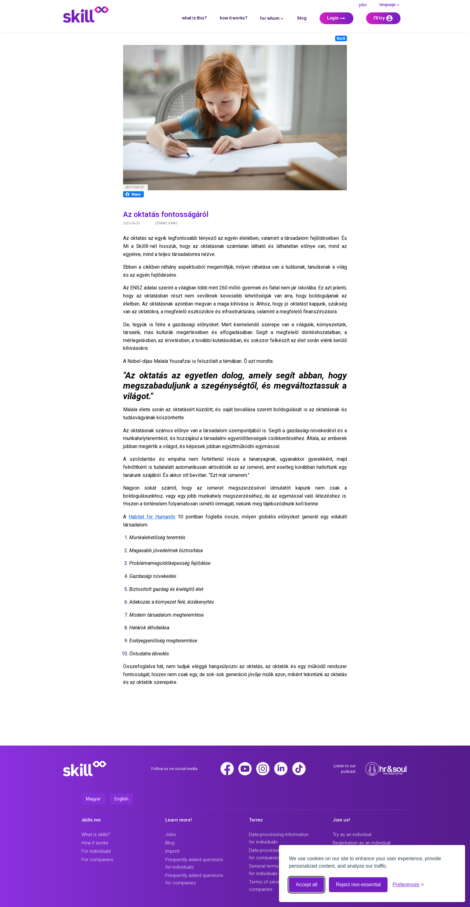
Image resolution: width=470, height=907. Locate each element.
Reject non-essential (358, 884)
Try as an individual (352, 834)
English (121, 798)
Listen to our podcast (345, 769)
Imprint (172, 851)
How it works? (233, 17)
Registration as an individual (361, 843)
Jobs (363, 4)
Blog (302, 17)
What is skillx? (96, 834)
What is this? (194, 17)
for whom (272, 18)
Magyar (93, 798)
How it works (95, 843)
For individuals (96, 851)
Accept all (306, 884)
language (390, 4)
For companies (97, 859)
